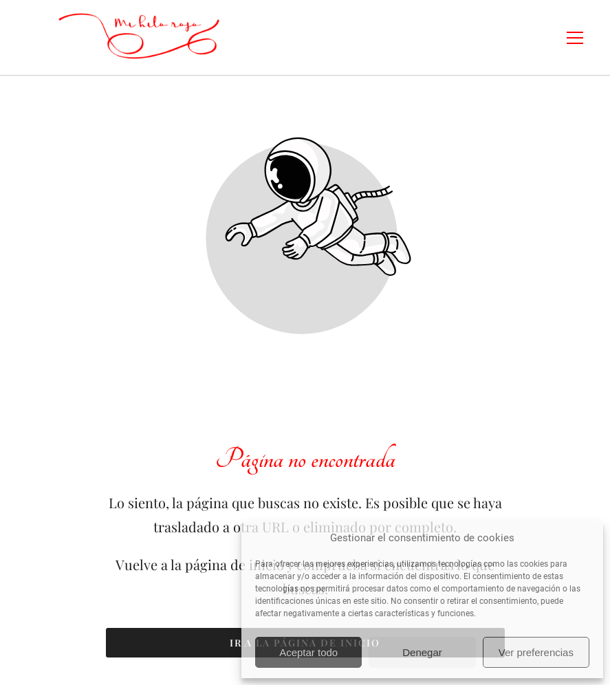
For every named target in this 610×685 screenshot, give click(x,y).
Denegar (422, 652)
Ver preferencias (536, 652)
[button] (583, 38)
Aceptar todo (308, 652)
